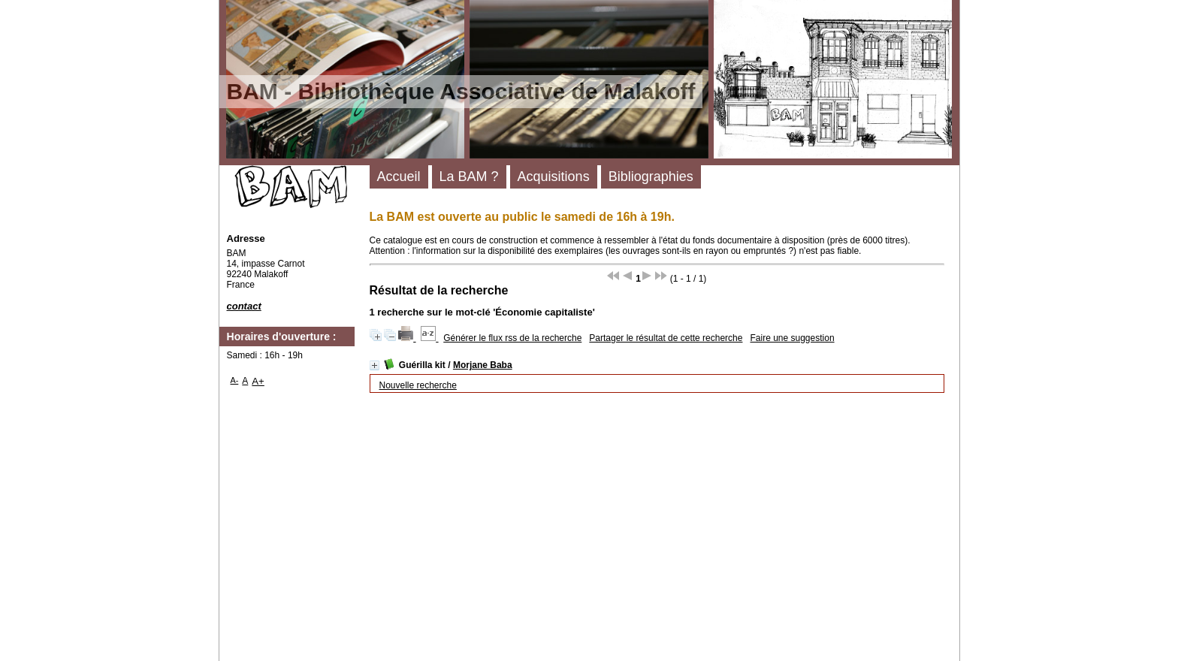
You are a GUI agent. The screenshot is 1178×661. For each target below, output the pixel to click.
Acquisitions (554, 176)
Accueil (399, 176)
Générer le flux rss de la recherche (512, 338)
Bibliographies (651, 176)
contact (244, 306)
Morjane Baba (482, 365)
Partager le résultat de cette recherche (665, 338)
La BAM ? (469, 176)
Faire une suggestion (792, 338)
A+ (258, 381)
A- (235, 380)
